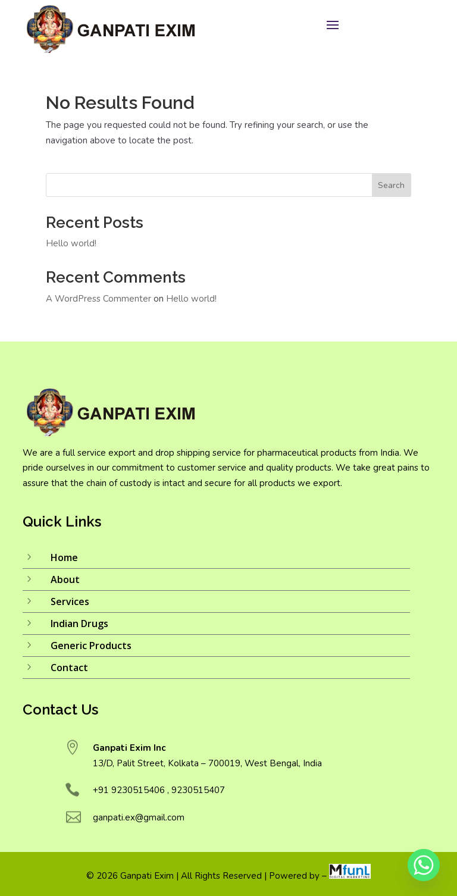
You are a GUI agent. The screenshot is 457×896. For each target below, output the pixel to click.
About (65, 579)
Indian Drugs (79, 623)
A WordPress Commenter (98, 299)
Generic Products (91, 645)
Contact (69, 667)
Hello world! (71, 243)
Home (64, 557)
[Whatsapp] (424, 865)
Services (70, 601)
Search (391, 185)
